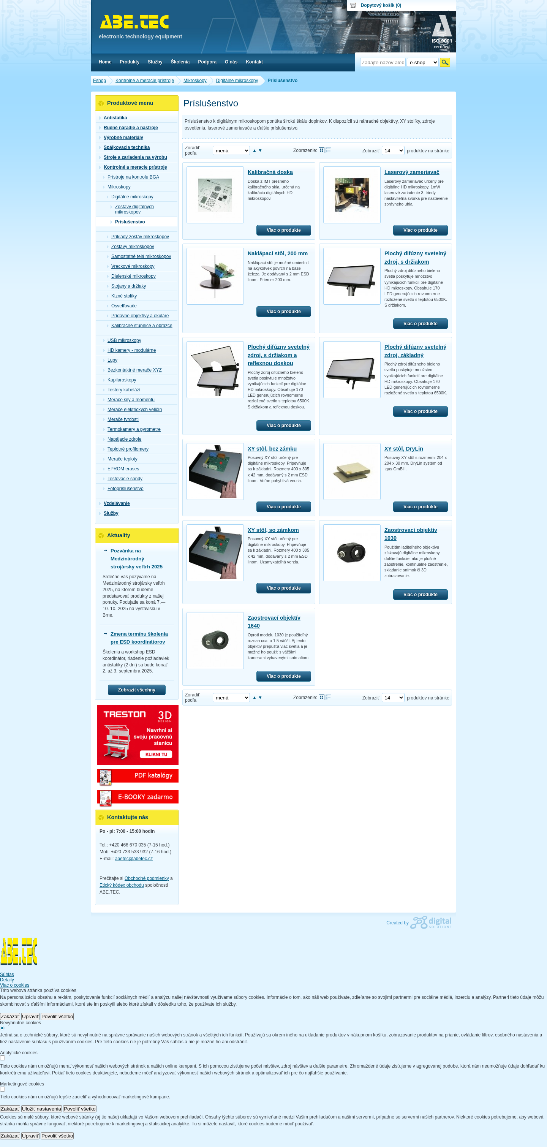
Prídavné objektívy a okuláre (138, 315)
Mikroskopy (117, 187)
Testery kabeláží (122, 389)
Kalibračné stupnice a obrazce (139, 325)
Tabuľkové (328, 150)
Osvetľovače (122, 306)
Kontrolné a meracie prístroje (133, 167)
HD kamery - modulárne (129, 350)
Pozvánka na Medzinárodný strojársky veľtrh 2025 (137, 559)
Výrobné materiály (121, 137)
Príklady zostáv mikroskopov (138, 236)
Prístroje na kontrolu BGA (131, 177)
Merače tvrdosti (121, 419)
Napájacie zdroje (122, 439)
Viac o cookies (14, 985)
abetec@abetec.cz (134, 858)
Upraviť (30, 1016)
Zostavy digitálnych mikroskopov (132, 209)
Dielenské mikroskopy (131, 276)
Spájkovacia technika (124, 147)
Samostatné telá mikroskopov (139, 256)
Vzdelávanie (114, 503)
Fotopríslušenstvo (123, 488)
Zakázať (10, 1016)
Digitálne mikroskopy (130, 196)
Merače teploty (120, 459)
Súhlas (7, 974)
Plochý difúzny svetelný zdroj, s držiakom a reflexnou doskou (279, 355)
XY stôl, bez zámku (272, 449)
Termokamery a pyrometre (132, 429)
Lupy (110, 360)
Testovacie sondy (122, 478)
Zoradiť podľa (192, 150)
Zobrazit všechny (136, 690)
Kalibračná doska (270, 172)
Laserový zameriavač (411, 172)
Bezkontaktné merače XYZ (132, 370)
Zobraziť (370, 150)
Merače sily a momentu (129, 399)
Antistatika (113, 117)
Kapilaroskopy (119, 380)
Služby (109, 513)
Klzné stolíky (122, 296)
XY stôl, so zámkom (273, 530)
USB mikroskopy (122, 340)
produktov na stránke (428, 150)
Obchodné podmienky (147, 878)
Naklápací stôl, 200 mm (278, 253)
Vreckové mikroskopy (131, 266)
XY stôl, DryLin (403, 449)
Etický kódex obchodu (122, 885)
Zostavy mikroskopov (130, 246)
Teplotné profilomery (126, 449)
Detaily (7, 979)
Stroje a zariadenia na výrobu (133, 157)
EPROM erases (121, 468)
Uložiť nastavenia (41, 1109)
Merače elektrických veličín (132, 409)
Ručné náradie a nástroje (128, 127)
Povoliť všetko (57, 1016)
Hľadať (445, 62)
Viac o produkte (284, 230)
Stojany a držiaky (126, 286)
